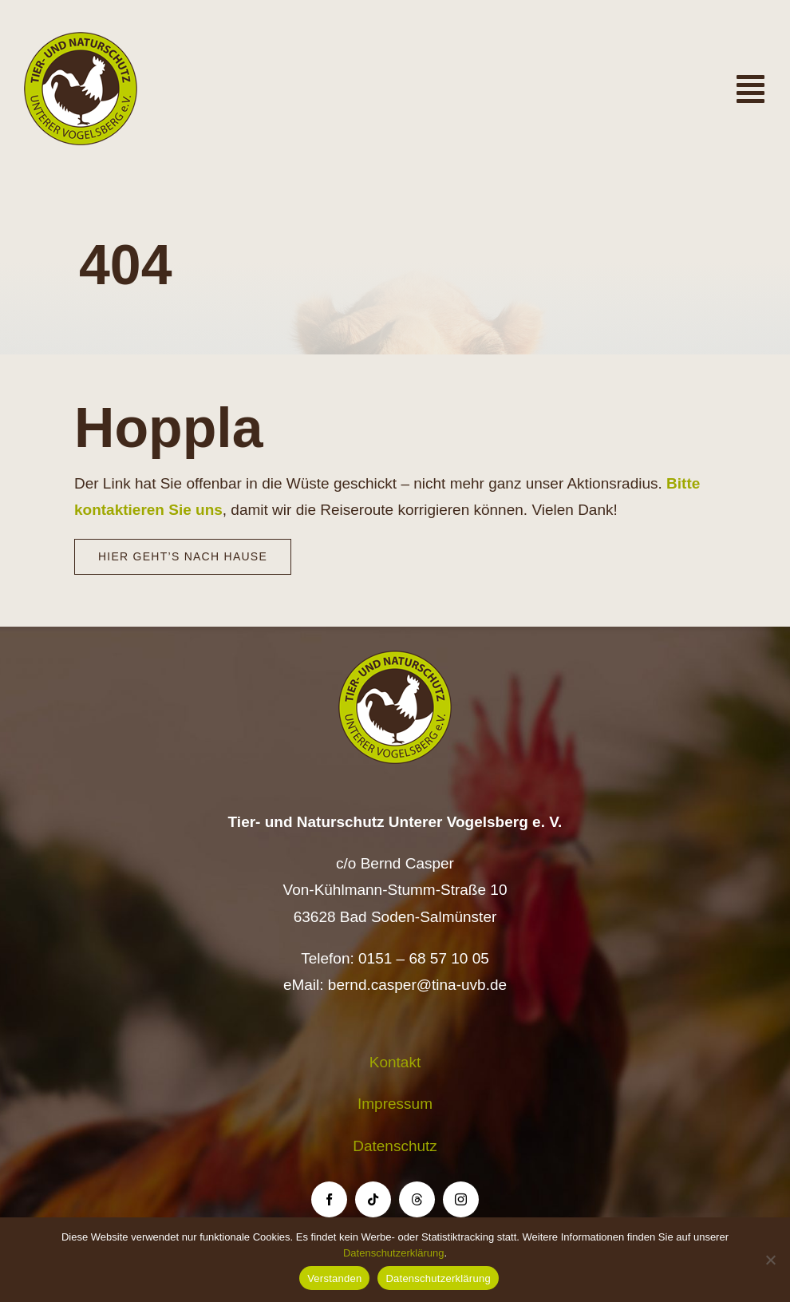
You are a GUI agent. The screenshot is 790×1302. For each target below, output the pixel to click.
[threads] (417, 1199)
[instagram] (461, 1199)
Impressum (395, 1103)
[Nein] (770, 1260)
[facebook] (329, 1199)
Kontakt (395, 1062)
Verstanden (334, 1278)
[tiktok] (373, 1199)
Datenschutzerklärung (393, 1253)
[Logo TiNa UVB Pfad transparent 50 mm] (80, 39)
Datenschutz (395, 1146)
